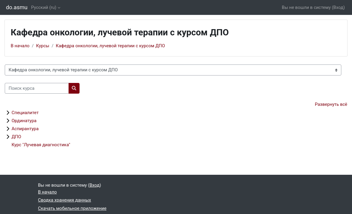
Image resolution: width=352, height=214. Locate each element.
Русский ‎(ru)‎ (43, 7)
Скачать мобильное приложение (72, 208)
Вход (338, 7)
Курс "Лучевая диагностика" (41, 144)
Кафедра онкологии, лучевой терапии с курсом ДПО (110, 45)
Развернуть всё (331, 104)
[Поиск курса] (37, 88)
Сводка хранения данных (64, 200)
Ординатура (24, 120)
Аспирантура (25, 128)
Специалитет (25, 112)
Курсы (42, 45)
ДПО (16, 136)
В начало (20, 45)
